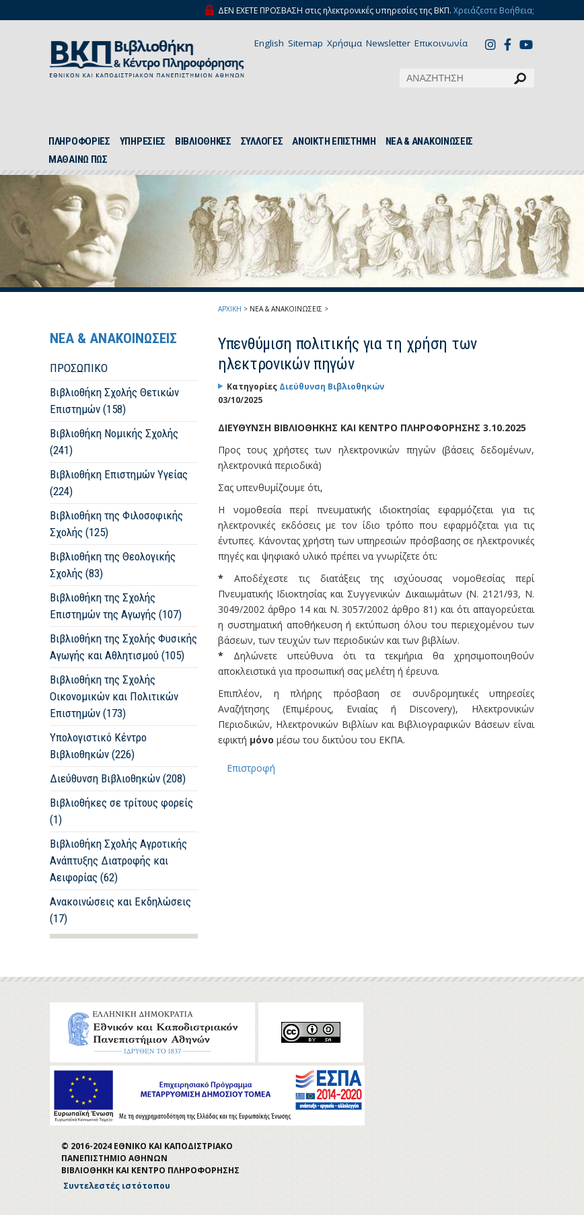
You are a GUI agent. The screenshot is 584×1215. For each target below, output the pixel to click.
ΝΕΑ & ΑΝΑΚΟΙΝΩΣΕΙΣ (430, 141)
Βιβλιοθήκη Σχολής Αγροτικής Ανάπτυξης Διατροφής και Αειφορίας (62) (118, 860)
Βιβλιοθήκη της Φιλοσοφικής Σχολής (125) (116, 524)
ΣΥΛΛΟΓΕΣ (262, 141)
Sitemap (305, 43)
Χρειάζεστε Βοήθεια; (493, 10)
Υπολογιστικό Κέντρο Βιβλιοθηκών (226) (98, 746)
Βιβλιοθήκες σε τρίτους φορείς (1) (121, 811)
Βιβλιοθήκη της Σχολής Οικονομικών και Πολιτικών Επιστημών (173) (114, 696)
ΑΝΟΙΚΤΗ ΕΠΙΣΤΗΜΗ (333, 141)
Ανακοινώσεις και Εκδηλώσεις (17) (120, 910)
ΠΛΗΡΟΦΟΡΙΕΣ (79, 141)
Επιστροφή (251, 768)
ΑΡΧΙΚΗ (230, 309)
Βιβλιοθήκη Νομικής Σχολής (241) (114, 442)
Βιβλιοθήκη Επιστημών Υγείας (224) (119, 483)
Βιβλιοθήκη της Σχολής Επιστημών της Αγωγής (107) (116, 606)
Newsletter (388, 43)
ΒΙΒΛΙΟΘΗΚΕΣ (203, 141)
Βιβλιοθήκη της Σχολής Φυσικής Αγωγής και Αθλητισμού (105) (123, 647)
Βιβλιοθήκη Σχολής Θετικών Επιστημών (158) (114, 400)
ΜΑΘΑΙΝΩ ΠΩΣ (78, 159)
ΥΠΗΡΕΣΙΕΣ (143, 141)
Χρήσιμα (344, 43)
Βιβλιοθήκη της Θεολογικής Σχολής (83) (113, 565)
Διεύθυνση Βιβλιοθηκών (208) (118, 778)
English (269, 43)
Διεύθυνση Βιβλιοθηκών (331, 386)
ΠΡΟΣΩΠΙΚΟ (79, 368)
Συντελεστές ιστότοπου (116, 1185)
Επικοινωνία (441, 43)
